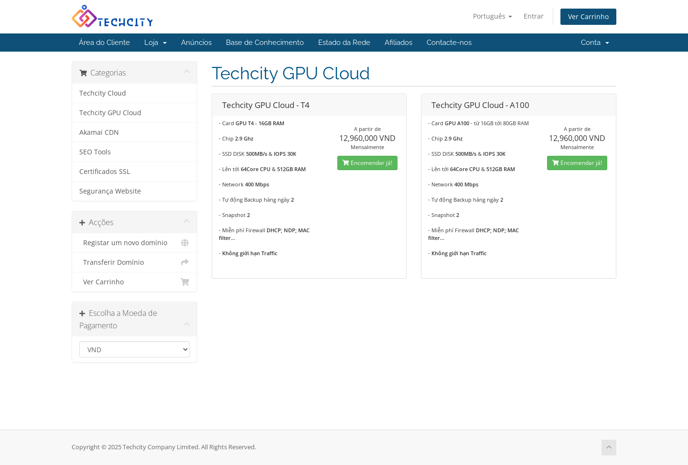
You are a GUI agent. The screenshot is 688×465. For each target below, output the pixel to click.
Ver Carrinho (588, 16)
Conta (595, 42)
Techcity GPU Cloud (110, 112)
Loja (155, 42)
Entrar (534, 16)
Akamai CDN (99, 132)
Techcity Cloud (102, 93)
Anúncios (196, 42)
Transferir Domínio (134, 262)
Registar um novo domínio (134, 243)
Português (492, 16)
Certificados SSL (104, 171)
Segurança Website (110, 191)
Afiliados (398, 42)
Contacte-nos (449, 42)
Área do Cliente (104, 42)
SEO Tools (95, 152)
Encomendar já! (367, 163)
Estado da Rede (344, 42)
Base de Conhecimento (265, 42)
